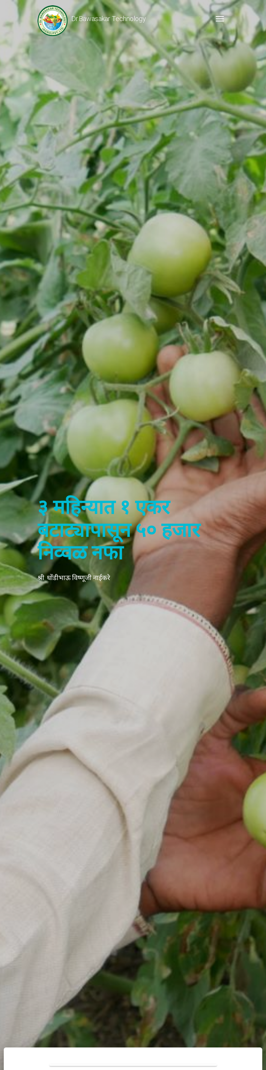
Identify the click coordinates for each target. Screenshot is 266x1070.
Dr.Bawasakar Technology (92, 18)
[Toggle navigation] (220, 18)
